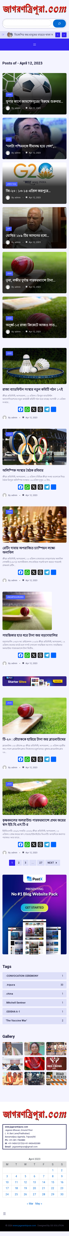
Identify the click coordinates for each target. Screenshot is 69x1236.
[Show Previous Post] (57, 34)
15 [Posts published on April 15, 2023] (52, 1182)
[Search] (59, 23)
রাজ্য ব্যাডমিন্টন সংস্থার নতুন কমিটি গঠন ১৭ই (32, 389)
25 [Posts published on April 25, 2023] (16, 1194)
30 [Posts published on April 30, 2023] (61, 1194)
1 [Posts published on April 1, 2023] (53, 1170)
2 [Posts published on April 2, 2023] (62, 1170)
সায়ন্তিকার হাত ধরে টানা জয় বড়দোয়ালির (29, 635)
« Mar (30, 1203)
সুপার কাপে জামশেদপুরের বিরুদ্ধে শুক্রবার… (34, 101)
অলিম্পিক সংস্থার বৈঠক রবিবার (22, 470)
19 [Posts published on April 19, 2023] (25, 1188)
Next (53, 862)
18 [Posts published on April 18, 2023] (16, 1188)
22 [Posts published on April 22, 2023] (52, 1188)
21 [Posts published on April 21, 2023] (43, 1188)
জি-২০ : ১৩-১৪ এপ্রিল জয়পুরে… (28, 191)
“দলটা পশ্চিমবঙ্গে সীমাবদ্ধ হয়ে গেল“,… (31, 146)
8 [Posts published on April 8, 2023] (53, 1176)
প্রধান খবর (11, 184)
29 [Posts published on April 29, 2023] (52, 1194)
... (33, 862)
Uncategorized (15, 597)
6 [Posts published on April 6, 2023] (34, 1176)
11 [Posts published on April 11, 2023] (16, 1182)
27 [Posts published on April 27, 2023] (34, 1194)
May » (38, 1203)
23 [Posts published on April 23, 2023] (61, 1188)
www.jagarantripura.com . (25, 1225)
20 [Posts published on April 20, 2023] (34, 1188)
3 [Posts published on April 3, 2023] (7, 1176)
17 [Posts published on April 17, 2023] (7, 1188)
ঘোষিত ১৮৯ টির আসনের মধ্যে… (27, 236)
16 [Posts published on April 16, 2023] (61, 1182)
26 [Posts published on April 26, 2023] (25, 1194)
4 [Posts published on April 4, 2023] (16, 1176)
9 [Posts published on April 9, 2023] (62, 1176)
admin (18, 108)
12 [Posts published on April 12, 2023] (25, 1182)
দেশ (8, 139)
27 (40, 862)
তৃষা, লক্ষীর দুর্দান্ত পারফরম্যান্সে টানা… (30, 280)
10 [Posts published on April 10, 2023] (7, 1182)
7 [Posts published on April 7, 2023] (43, 1176)
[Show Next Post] (64, 34)
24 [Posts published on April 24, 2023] (7, 1194)
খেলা (9, 94)
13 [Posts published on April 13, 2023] (34, 1182)
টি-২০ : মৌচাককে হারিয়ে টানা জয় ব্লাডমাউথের (33, 739)
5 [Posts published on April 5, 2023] (25, 1176)
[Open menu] (35, 45)
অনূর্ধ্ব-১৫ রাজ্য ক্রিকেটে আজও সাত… (31, 325)
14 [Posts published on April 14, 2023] (43, 1182)
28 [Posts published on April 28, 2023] (43, 1194)
